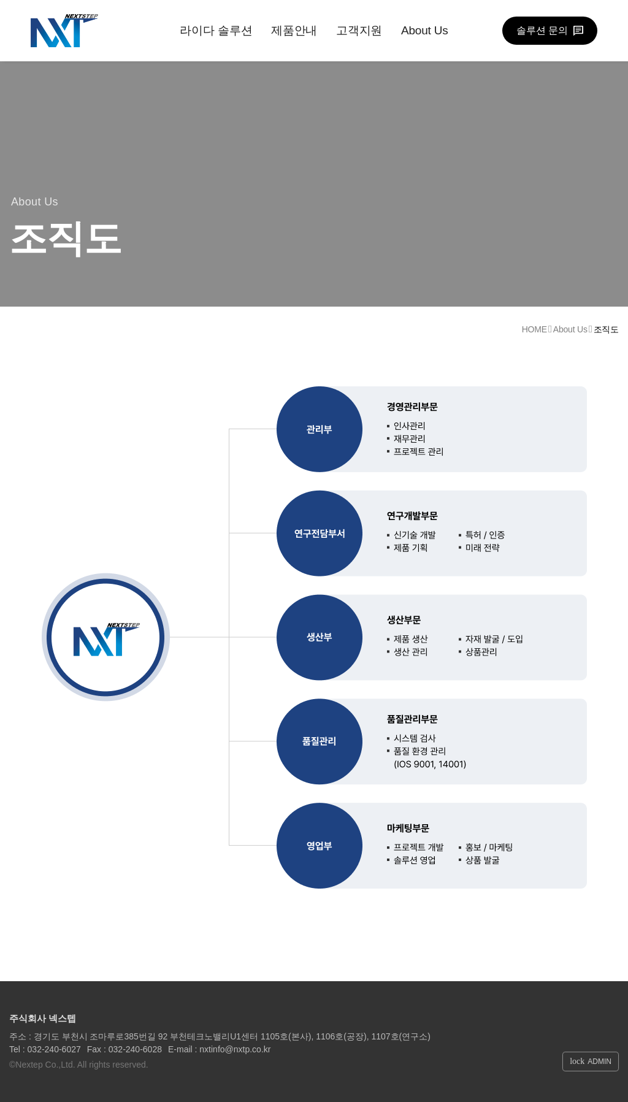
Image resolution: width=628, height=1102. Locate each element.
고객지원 (359, 30)
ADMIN (590, 1061)
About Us (424, 30)
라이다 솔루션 (216, 30)
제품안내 (294, 30)
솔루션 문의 (542, 30)
